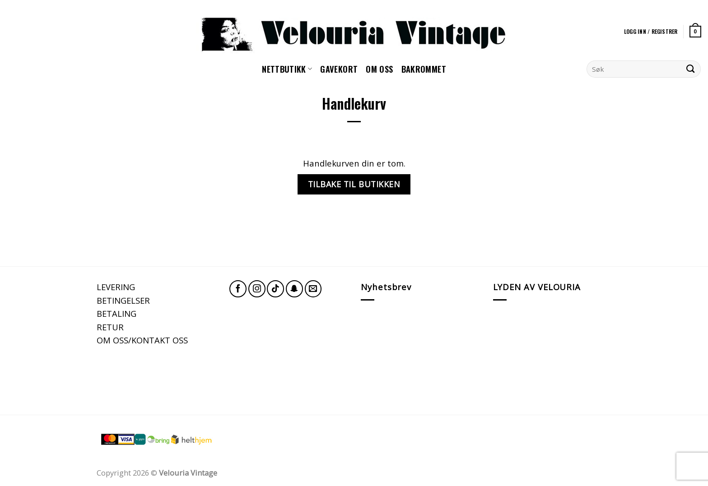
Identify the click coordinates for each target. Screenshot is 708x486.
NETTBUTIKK (287, 69)
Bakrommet (423, 69)
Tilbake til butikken (354, 184)
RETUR (110, 327)
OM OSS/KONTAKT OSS (142, 340)
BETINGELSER (123, 300)
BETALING (116, 313)
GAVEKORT (339, 69)
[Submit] (690, 69)
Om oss (379, 69)
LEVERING (116, 286)
